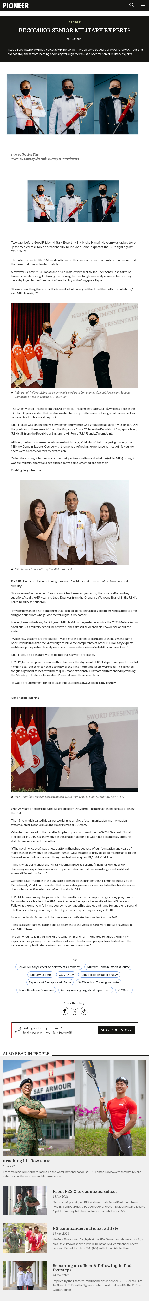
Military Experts (41, 974)
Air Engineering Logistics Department (86, 990)
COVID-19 (66, 974)
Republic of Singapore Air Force (50, 982)
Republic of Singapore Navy (99, 974)
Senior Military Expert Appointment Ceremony (49, 967)
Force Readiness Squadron (36, 990)
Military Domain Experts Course (108, 967)
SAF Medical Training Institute (98, 982)
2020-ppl (124, 990)
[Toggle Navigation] (142, 5)
